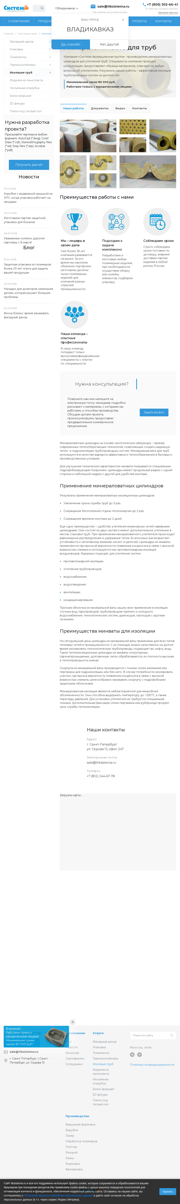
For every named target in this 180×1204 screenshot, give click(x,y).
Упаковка (99, 1047)
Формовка (73, 1163)
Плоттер (71, 1147)
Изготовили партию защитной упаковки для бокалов (24, 220)
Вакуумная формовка (80, 1124)
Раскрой (71, 1152)
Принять (167, 1191)
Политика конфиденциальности (152, 1064)
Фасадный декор (105, 1041)
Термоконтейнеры (105, 1058)
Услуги (98, 1033)
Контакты (139, 108)
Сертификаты (75, 1058)
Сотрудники (74, 1064)
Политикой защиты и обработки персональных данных (58, 1195)
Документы (100, 108)
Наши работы (73, 108)
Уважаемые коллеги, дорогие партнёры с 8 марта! (24, 240)
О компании (75, 1033)
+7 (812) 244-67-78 (101, 776)
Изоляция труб (103, 1064)
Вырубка (72, 1130)
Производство (77, 1116)
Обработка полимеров (81, 1141)
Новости (71, 1047)
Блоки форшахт (103, 1089)
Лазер (70, 1135)
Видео (120, 108)
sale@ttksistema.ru (113, 6)
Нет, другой (109, 44)
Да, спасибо (70, 44)
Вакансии (72, 1053)
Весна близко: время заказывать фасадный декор (26, 315)
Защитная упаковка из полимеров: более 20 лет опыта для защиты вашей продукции (27, 268)
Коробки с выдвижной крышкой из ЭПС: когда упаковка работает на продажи (28, 198)
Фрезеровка (74, 1169)
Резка (70, 1158)
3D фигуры (100, 1094)
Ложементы (101, 1053)
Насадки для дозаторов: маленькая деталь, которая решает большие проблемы (28, 293)
